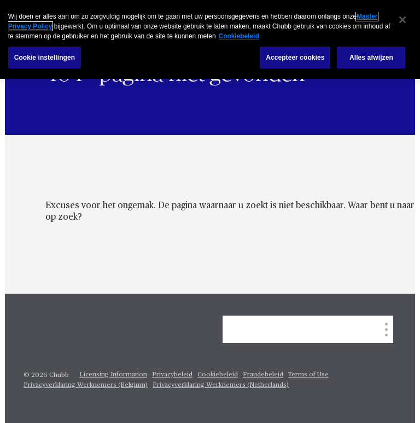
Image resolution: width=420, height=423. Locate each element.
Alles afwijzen (371, 57)
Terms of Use (308, 374)
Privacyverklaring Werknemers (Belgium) (86, 385)
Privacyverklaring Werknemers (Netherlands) (221, 385)
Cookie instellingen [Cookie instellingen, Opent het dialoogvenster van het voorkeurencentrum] (44, 57)
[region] (210, 39)
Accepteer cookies (295, 57)
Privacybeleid (172, 374)
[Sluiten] (402, 20)
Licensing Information (113, 374)
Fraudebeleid (263, 374)
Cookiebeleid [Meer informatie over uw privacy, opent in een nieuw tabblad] (239, 36)
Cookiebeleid (217, 374)
